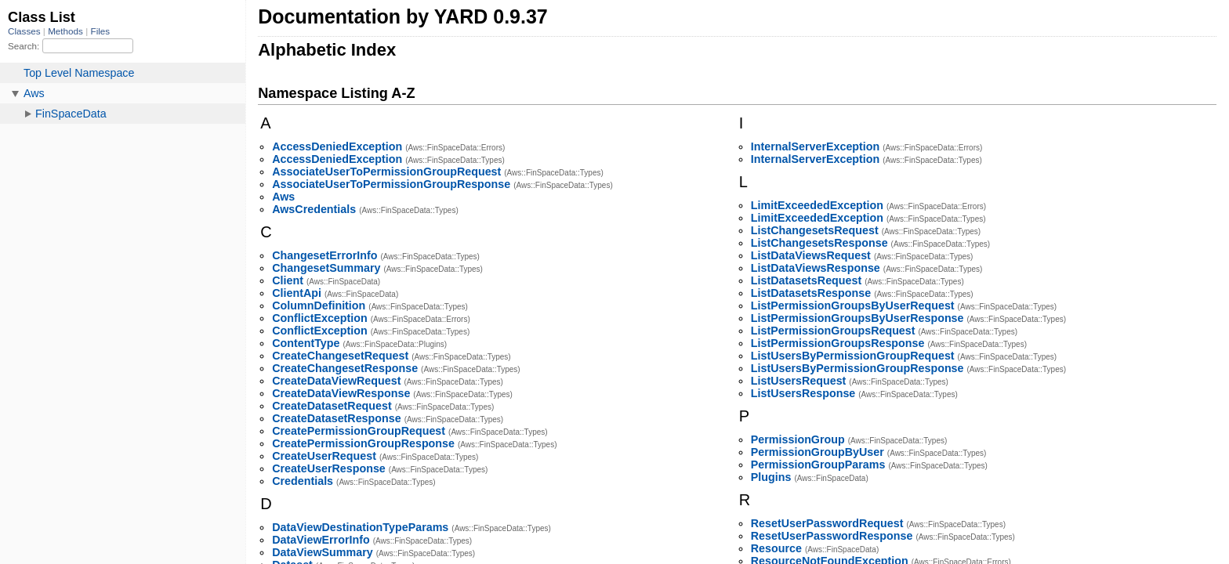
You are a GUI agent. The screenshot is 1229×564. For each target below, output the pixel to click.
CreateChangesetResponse (345, 368)
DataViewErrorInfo (320, 539)
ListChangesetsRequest (815, 230)
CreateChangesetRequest (340, 355)
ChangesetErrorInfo (324, 255)
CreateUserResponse (329, 468)
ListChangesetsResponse (819, 243)
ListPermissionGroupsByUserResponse (857, 318)
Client (287, 280)
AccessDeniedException (337, 146)
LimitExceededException (817, 205)
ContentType (305, 343)
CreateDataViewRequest (336, 380)
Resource (776, 548)
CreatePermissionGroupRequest (358, 431)
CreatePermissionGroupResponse (363, 443)
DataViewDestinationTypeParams (360, 527)
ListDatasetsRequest (806, 280)
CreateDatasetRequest (332, 406)
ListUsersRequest (799, 380)
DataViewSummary (322, 552)
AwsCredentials (314, 209)
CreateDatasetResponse (336, 418)
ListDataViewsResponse (815, 268)
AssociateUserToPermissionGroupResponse (391, 184)
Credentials (302, 481)
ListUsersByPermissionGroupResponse (857, 368)
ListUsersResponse (803, 393)
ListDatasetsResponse (811, 293)
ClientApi (296, 293)
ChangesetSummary (326, 268)
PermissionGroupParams (818, 464)
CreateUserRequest (324, 456)
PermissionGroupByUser (817, 452)
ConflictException (320, 318)
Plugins (771, 477)
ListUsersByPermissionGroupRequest (853, 355)
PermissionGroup (798, 439)
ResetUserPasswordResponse (832, 536)
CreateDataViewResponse (341, 393)
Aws (283, 196)
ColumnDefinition (318, 305)
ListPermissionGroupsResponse (838, 343)
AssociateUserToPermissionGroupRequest (386, 171)
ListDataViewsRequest (811, 255)
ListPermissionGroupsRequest (833, 330)
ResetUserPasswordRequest (827, 523)
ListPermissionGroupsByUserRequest (853, 305)
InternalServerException (815, 146)
